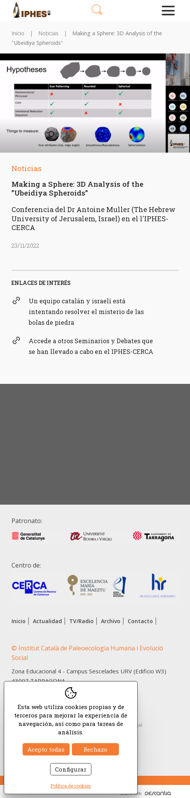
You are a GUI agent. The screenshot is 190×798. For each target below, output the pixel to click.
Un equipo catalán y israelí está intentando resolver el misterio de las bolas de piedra (86, 311)
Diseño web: (145, 793)
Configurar (70, 769)
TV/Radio (81, 621)
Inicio (17, 33)
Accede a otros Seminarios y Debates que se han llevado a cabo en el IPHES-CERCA (91, 346)
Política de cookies (70, 786)
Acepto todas (46, 749)
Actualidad (47, 621)
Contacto (140, 621)
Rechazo (95, 749)
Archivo (110, 621)
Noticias (48, 33)
